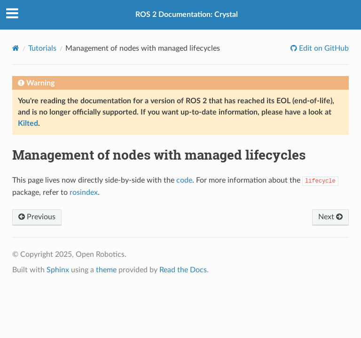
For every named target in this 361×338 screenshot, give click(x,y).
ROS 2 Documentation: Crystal (186, 14)
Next (330, 217)
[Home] (15, 48)
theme (106, 270)
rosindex (84, 192)
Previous (36, 217)
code (184, 180)
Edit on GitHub (323, 48)
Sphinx (58, 270)
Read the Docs (183, 270)
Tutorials (42, 48)
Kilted (28, 123)
